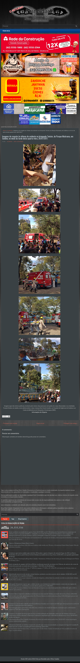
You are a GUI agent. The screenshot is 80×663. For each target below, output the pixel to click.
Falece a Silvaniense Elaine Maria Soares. (21, 543)
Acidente (9, 130)
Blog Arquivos (22, 519)
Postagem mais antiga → (71, 423)
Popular (5, 519)
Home (4, 130)
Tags (12, 519)
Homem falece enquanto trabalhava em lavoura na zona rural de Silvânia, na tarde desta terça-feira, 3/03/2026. (43, 594)
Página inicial (6, 31)
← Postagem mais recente (9, 423)
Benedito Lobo (45, 659)
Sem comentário (18, 141)
